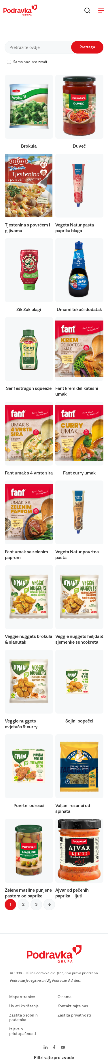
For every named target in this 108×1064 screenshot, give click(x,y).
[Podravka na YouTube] (63, 1048)
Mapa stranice (22, 997)
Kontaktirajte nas (73, 1006)
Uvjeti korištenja (24, 1006)
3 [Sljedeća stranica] (36, 905)
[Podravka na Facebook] (54, 1048)
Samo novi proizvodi (30, 61)
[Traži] (87, 10)
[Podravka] (20, 14)
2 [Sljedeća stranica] (23, 905)
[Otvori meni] (101, 10)
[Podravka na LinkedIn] (45, 1048)
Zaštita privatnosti (74, 1015)
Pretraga (87, 47)
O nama (65, 997)
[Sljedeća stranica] (49, 904)
